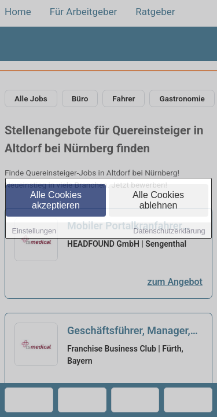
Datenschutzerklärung (169, 231)
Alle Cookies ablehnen (158, 201)
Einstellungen (34, 231)
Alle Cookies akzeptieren (56, 201)
